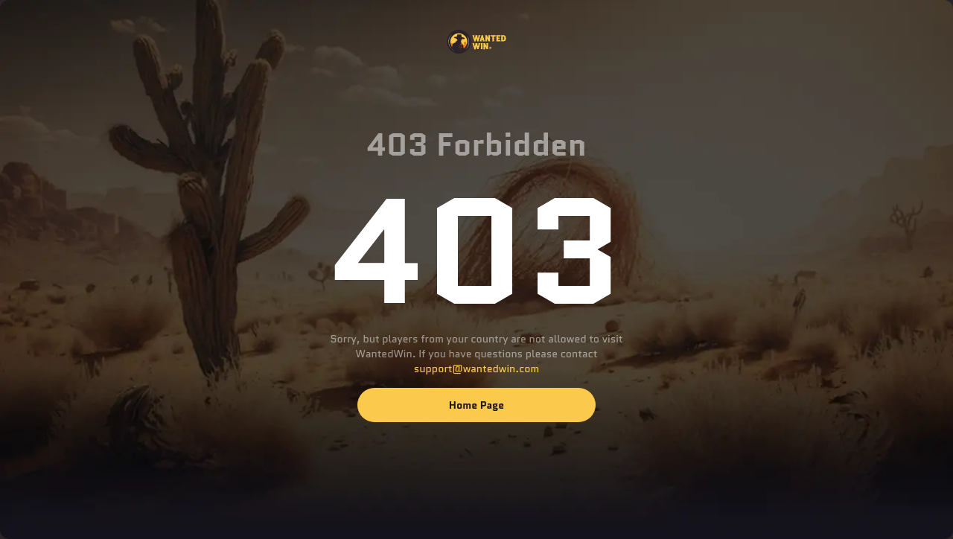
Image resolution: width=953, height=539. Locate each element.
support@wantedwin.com (476, 368)
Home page (476, 405)
